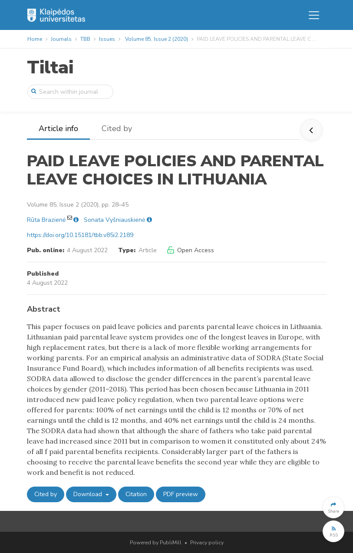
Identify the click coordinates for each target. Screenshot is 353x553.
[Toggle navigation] (314, 15)
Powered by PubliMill (155, 542)
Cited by (117, 128)
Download (88, 494)
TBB (85, 39)
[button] (333, 507)
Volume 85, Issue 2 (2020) (156, 39)
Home (34, 39)
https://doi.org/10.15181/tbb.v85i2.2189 (80, 235)
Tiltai (50, 67)
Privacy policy (207, 542)
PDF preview (180, 494)
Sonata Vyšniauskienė (114, 220)
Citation (136, 494)
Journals (61, 39)
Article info (58, 128)
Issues (107, 39)
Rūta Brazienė (46, 220)
